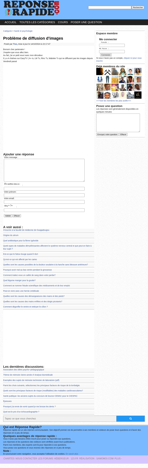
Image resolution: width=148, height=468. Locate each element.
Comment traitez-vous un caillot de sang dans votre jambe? (29, 279)
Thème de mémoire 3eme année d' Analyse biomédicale (28, 379)
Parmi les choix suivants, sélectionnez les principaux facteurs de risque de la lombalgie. (41, 390)
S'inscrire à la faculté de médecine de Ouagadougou (26, 234)
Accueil (10, 22)
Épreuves (7, 405)
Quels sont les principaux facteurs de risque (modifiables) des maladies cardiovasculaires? (43, 395)
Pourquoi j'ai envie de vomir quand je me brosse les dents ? (29, 411)
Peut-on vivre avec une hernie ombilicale (21, 295)
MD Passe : (104, 48)
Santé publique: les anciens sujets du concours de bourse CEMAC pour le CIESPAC (40, 400)
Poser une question (86, 22)
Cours (63, 22)
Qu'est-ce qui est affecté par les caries (20, 264)
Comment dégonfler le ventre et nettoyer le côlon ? (25, 311)
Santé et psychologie (23, 31)
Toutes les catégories (37, 22)
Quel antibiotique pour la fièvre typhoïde (20, 245)
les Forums (45, 463)
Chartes (8, 463)
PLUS (117, 463)
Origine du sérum (10, 240)
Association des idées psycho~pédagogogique (23, 374)
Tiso (15, 44)
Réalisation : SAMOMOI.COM (96, 463)
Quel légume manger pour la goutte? (19, 285)
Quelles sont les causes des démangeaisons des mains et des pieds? (33, 300)
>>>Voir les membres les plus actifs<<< (113, 100)
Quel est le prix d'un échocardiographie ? (21, 416)
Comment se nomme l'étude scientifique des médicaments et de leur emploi (36, 290)
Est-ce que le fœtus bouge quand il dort (20, 258)
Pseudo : (104, 42)
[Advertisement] (48, 86)
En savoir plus (72, 458)
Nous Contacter (26, 463)
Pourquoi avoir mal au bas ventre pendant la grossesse (27, 274)
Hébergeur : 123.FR (66, 463)
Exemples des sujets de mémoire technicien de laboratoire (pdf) (31, 385)
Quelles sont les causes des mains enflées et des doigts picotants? (32, 306)
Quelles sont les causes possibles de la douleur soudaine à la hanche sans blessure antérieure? (45, 269)
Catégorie (7, 31)
